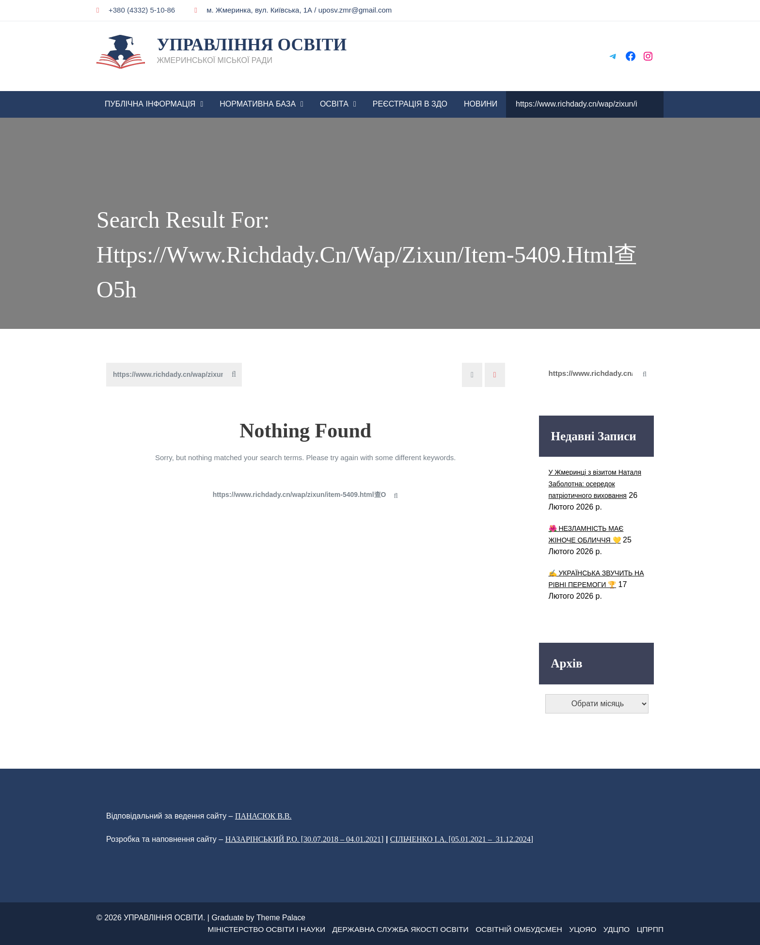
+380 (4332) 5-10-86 (135, 10)
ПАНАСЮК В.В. (263, 816)
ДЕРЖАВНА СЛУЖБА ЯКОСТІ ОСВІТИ (393, 929)
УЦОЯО (581, 929)
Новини (480, 104)
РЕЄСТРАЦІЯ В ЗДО (410, 104)
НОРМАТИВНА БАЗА (258, 104)
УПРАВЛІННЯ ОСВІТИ (253, 44)
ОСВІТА (334, 104)
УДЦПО (615, 929)
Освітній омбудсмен (515, 929)
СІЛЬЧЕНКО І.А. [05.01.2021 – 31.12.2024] (461, 839)
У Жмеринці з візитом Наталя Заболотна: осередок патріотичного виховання (595, 483)
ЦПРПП (650, 929)
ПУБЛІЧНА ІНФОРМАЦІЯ (150, 104)
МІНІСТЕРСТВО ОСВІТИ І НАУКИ (255, 929)
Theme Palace (283, 918)
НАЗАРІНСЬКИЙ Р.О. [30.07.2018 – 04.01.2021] (304, 839)
